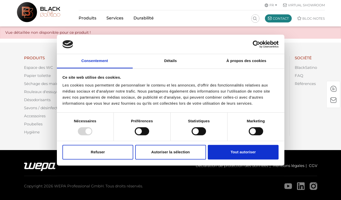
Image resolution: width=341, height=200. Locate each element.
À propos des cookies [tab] (246, 61)
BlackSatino (306, 67)
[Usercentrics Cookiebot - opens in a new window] (256, 44)
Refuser (98, 152)
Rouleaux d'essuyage (43, 91)
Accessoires (35, 115)
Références (305, 83)
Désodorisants (37, 99)
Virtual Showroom (306, 5)
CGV (313, 165)
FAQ (299, 75)
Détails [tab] (170, 61)
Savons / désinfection (43, 107)
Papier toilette (37, 75)
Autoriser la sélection (170, 152)
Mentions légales (288, 165)
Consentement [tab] (94, 61)
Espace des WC (38, 67)
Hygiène (32, 132)
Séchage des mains (42, 83)
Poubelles (33, 124)
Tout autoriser (243, 152)
